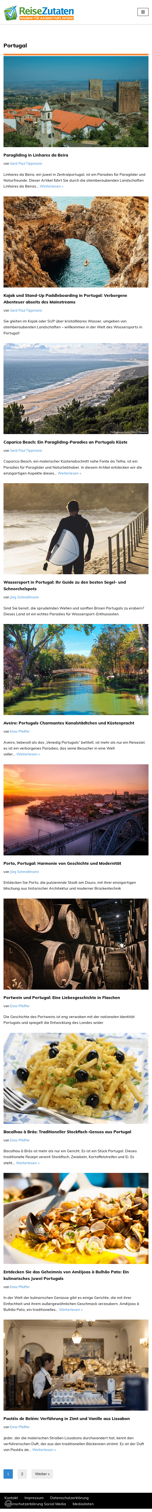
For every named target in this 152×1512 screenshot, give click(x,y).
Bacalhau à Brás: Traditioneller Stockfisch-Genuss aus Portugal (68, 1134)
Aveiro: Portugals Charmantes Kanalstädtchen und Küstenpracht (69, 724)
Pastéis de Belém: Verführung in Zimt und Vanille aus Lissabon (67, 1421)
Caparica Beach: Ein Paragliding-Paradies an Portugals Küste (66, 442)
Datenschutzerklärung (69, 1500)
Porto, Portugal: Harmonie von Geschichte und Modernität (62, 865)
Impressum (34, 1500)
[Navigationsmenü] (143, 12)
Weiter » (42, 1477)
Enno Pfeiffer (20, 733)
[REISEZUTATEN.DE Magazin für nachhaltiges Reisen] (39, 12)
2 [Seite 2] (22, 1477)
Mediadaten (83, 1507)
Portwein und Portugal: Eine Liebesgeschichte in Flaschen (62, 999)
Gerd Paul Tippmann (26, 164)
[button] (8, 1503)
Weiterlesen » (51, 186)
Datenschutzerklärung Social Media (35, 1507)
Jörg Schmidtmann (24, 598)
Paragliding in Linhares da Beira (36, 155)
